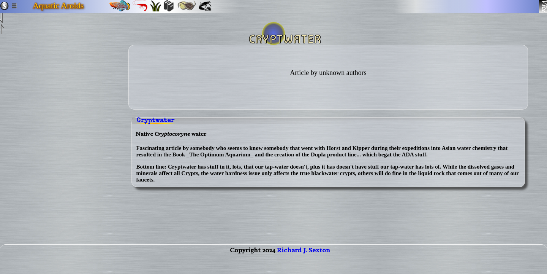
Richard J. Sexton (303, 257)
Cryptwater (155, 121)
